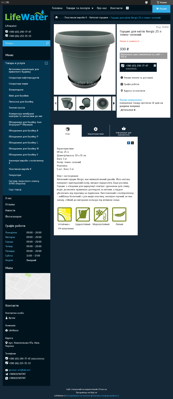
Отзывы (10, 204)
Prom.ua (103, 389)
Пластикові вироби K (75, 17)
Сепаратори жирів (18, 83)
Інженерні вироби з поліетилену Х (26, 162)
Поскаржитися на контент (78, 395)
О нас (8, 198)
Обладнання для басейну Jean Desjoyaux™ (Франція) (25, 123)
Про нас (102, 8)
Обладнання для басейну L (23, 142)
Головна (57, 8)
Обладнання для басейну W (24, 148)
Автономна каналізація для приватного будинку (24, 70)
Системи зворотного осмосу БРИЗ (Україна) (24, 182)
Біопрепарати (16, 89)
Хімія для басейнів (19, 95)
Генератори (15, 175)
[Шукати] (47, 43)
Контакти (116, 8)
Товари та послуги (78, 8)
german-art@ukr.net (19, 369)
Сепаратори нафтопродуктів (24, 77)
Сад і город (15, 189)
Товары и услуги (15, 63)
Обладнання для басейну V (23, 154)
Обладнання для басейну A (23, 130)
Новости (10, 210)
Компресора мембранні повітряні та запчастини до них (25, 115)
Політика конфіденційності (105, 395)
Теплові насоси (17, 107)
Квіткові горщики (98, 17)
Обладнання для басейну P (23, 136)
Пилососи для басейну (21, 101)
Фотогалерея (13, 216)
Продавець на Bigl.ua (86, 392)
